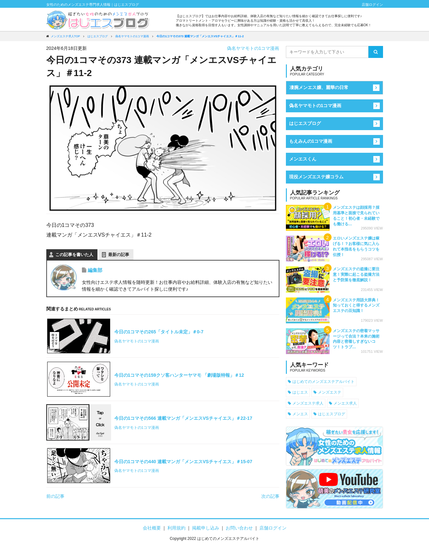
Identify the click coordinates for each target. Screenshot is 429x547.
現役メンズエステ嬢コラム (316, 176)
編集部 (95, 270)
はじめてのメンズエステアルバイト (323, 381)
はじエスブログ (305, 123)
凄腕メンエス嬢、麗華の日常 (318, 87)
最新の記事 (118, 254)
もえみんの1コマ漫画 (311, 141)
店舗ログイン (372, 4)
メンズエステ (329, 392)
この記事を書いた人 (74, 254)
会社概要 (152, 527)
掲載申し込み (205, 527)
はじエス (300, 392)
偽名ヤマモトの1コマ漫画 (253, 48)
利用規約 (176, 527)
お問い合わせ (239, 527)
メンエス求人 (345, 403)
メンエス (300, 414)
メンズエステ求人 (307, 403)
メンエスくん (302, 159)
